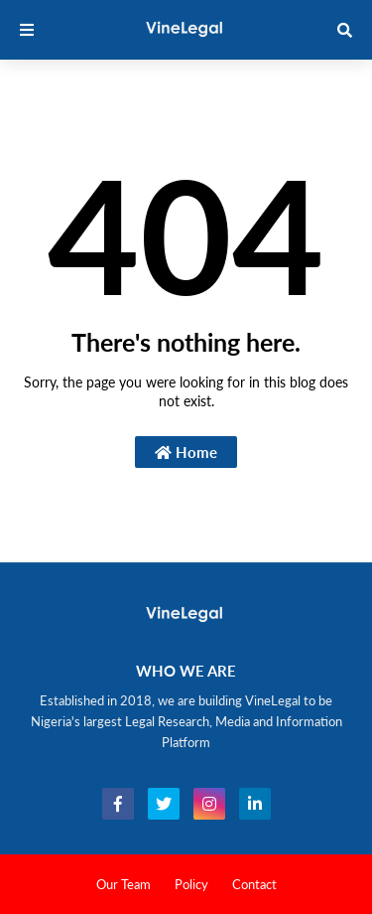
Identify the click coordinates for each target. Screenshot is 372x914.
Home (186, 452)
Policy (191, 884)
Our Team (123, 884)
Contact (254, 884)
